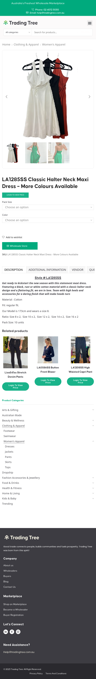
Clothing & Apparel (26, 44)
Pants (8, 457)
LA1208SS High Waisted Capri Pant (80, 369)
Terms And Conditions (56, 673)
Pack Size (7, 202)
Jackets (9, 451)
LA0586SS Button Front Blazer (48, 369)
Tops (7, 467)
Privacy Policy (36, 673)
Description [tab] (13, 270)
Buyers (7, 576)
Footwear (9, 430)
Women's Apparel (53, 44)
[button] (90, 23)
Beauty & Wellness (13, 420)
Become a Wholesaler (15, 609)
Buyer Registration (13, 615)
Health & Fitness (12, 488)
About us (8, 565)
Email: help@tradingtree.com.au (47, 13)
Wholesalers (10, 571)
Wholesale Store (18, 246)
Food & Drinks (10, 483)
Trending (7, 503)
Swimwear (10, 436)
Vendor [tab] (77, 270)
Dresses (9, 446)
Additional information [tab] (47, 270)
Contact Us (9, 587)
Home (6, 44)
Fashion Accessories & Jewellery (21, 477)
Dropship (7, 472)
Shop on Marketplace (15, 604)
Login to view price (15, 195)
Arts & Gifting (10, 410)
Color (5, 214)
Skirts (8, 462)
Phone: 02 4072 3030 (47, 10)
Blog (5, 581)
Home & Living (11, 493)
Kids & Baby (9, 498)
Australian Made (12, 415)
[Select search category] (18, 32)
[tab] (13, 269)
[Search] (83, 32)
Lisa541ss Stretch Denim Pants (15, 374)
